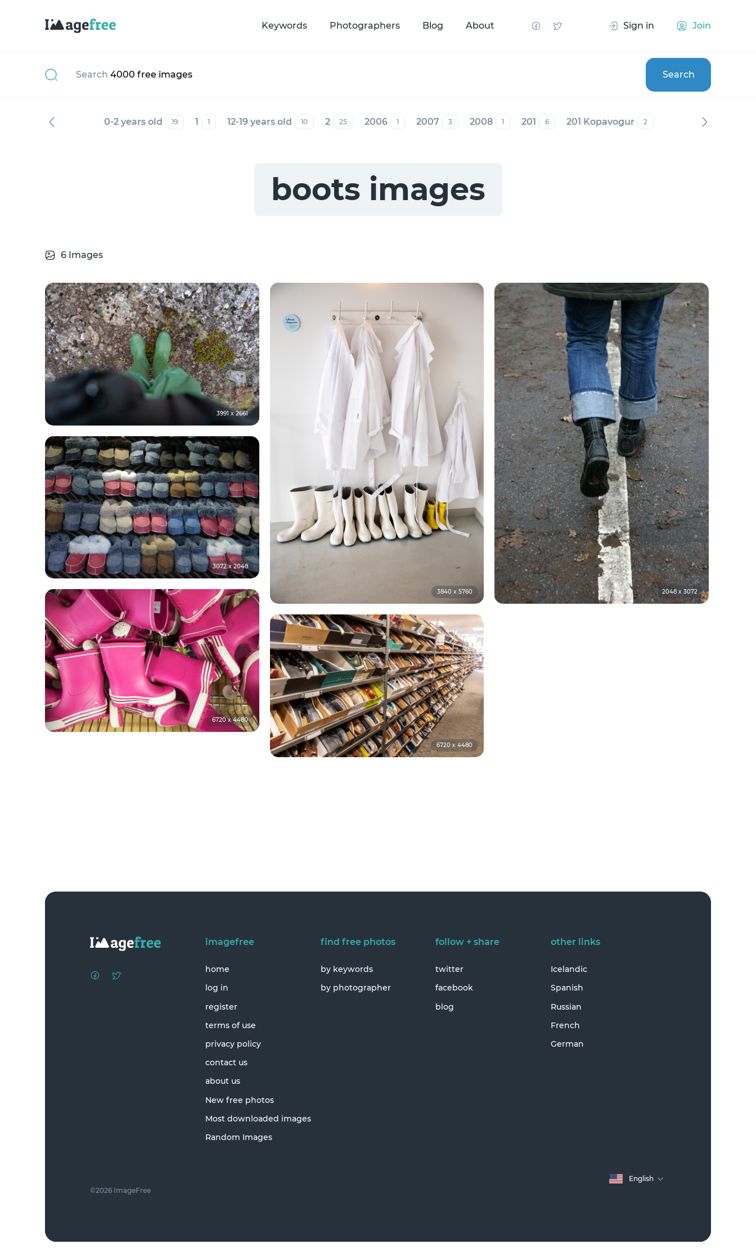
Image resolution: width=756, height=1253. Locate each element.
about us (222, 1081)
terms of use (230, 1025)
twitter (449, 969)
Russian (566, 1007)
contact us (226, 1062)
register (221, 1007)
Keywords (284, 25)
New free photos (239, 1100)
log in (216, 988)
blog (444, 1007)
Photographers (365, 25)
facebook (454, 988)
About (480, 25)
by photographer (356, 988)
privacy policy (233, 1044)
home (217, 969)
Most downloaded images (258, 1119)
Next (704, 122)
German (567, 1044)
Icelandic (569, 969)
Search (679, 74)
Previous (51, 122)
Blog (432, 25)
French (565, 1025)
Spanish (567, 988)
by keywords (347, 969)
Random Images (238, 1137)
